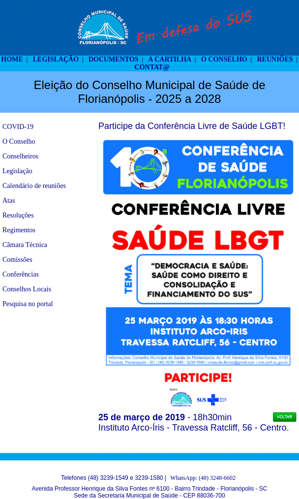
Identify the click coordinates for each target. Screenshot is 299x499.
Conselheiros (20, 156)
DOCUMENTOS (114, 59)
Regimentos (18, 230)
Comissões (17, 259)
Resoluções (18, 215)
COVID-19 (17, 126)
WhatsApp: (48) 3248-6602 (203, 477)
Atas (8, 200)
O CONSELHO (224, 59)
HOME (12, 59)
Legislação (17, 171)
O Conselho (18, 141)
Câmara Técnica (24, 245)
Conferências (20, 274)
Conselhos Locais (26, 289)
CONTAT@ (152, 67)
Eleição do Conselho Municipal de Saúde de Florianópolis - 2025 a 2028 (150, 91)
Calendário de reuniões (34, 185)
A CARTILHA (169, 59)
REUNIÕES (275, 59)
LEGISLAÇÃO (56, 59)
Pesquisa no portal (27, 304)
